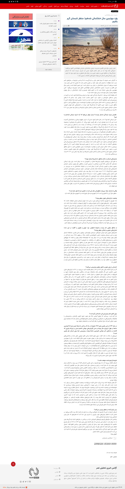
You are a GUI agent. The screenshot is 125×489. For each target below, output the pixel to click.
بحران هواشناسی (99, 444)
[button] (90, 63)
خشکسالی (114, 444)
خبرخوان (57, 479)
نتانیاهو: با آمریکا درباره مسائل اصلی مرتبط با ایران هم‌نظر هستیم (48, 53)
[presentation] (114, 45)
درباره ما (57, 468)
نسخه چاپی (66, 26)
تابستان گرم (107, 444)
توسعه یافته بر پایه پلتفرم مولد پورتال (16, 487)
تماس (57, 476)
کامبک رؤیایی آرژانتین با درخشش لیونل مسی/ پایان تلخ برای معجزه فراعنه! (47, 42)
